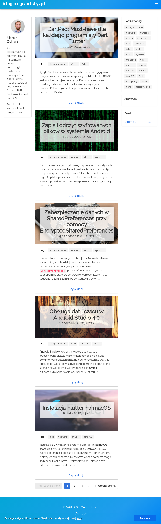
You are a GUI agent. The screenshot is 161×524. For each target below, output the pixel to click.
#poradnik (100, 157)
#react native (143, 38)
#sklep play (131, 81)
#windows (131, 60)
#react (143, 60)
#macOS (88, 437)
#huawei (130, 70)
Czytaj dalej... (76, 102)
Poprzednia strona (49, 485)
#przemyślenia (143, 87)
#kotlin (87, 157)
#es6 (140, 76)
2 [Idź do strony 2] (74, 485)
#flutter (74, 64)
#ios (52, 437)
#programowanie (58, 64)
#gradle (142, 70)
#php (128, 87)
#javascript (139, 43)
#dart (84, 64)
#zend (144, 81)
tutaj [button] (79, 518)
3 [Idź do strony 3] (82, 485)
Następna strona (105, 485)
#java (73, 343)
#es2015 (130, 76)
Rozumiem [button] (145, 518)
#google (140, 54)
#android (75, 157)
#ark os (142, 65)
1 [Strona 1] (67, 485)
